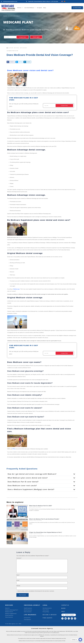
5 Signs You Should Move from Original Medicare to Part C (45, 532)
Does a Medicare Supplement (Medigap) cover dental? (31, 489)
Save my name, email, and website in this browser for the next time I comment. (36, 591)
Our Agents (39, 7)
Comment (19, 558)
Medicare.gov (16, 289)
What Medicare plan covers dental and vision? (28, 478)
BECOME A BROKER (50, 615)
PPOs (14, 448)
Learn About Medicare (30, 8)
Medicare (20, 8)
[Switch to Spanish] (64, 1)
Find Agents (47, 618)
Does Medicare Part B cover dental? (23, 482)
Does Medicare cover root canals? (22, 485)
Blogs (44, 7)
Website (18, 585)
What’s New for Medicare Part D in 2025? (40, 505)
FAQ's (63, 611)
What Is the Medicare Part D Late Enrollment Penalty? (44, 519)
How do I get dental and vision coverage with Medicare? (32, 474)
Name (18, 575)
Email (18, 580)
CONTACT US (65, 605)
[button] (11, 62)
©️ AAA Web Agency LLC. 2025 (13, 623)
